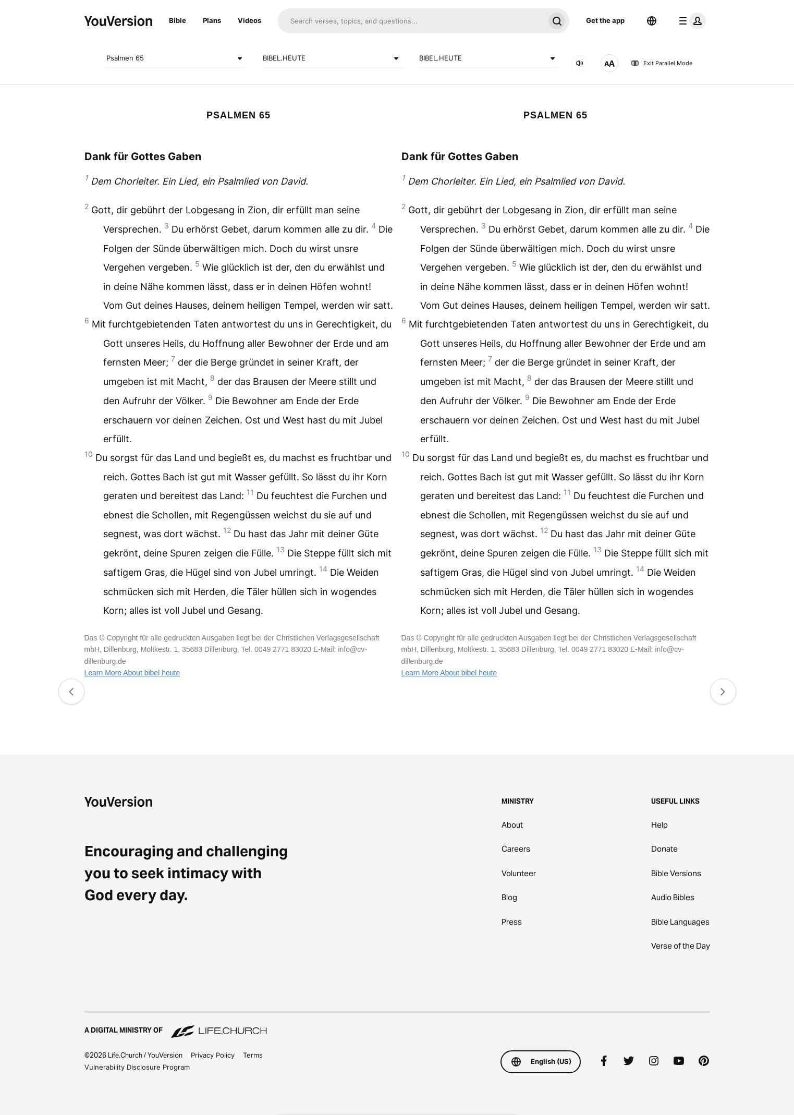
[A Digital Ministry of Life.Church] (397, 1025)
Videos (249, 20)
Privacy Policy (213, 1055)
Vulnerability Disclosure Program (137, 1067)
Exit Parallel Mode (661, 63)
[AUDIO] (579, 63)
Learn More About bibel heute (132, 673)
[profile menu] (690, 20)
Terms (253, 1055)
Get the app (605, 20)
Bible (177, 20)
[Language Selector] (651, 20)
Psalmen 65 (176, 58)
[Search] (411, 21)
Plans (212, 20)
